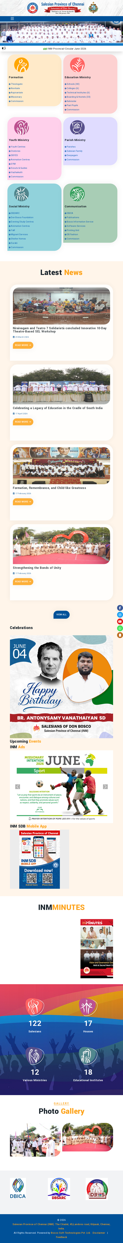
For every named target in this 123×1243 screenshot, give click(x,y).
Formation (16, 77)
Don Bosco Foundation (21, 217)
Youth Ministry (19, 140)
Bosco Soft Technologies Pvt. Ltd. (71, 1232)
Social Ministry (19, 206)
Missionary (15, 97)
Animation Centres (19, 159)
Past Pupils (71, 105)
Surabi (13, 243)
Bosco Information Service (79, 222)
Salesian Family (74, 151)
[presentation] (102, 36)
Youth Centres (17, 147)
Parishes (70, 147)
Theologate (16, 84)
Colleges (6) (72, 88)
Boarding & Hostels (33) (78, 97)
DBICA (69, 213)
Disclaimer (99, 1232)
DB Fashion (71, 234)
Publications (72, 217)
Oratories (14, 151)
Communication (76, 206)
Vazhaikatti (16, 172)
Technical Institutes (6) (77, 92)
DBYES (13, 155)
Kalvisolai (70, 101)
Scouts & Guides (18, 168)
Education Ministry (78, 77)
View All (61, 614)
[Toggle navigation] (12, 18)
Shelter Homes (17, 239)
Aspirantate (16, 92)
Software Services (75, 226)
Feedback (61, 1237)
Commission (16, 101)
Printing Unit (72, 230)
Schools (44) (72, 84)
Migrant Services (18, 234)
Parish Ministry (75, 140)
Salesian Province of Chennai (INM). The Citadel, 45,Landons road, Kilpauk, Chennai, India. (61, 1226)
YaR (12, 230)
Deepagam (71, 155)
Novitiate (14, 88)
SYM (12, 164)
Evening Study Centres (21, 222)
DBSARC (14, 213)
